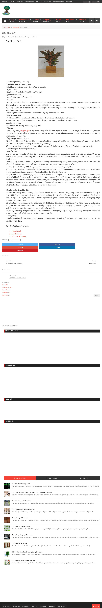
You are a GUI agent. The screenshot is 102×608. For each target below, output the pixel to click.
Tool (58, 20)
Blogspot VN (96, 605)
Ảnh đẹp (52, 599)
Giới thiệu (4, 1)
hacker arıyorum (6, 280)
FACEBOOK (85, 471)
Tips (11, 20)
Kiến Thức (70, 20)
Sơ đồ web (20, 1)
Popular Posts (21, 471)
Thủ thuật (6, 599)
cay (9, 26)
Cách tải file (70, 1)
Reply (96, 288)
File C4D (35, 599)
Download (24, 20)
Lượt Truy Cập (53, 471)
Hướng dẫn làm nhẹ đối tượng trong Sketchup (27, 545)
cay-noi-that (16, 26)
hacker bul (5, 278)
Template (16, 599)
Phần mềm (25, 599)
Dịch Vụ (47, 20)
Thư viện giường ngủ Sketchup (22, 528)
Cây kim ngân (17, 233)
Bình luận (39, 1)
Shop (36, 20)
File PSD (43, 599)
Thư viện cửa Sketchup (19, 536)
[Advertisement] (63, 10)
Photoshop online (58, 1)
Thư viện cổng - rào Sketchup (21, 494)
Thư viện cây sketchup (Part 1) (22, 519)
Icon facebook (29, 1)
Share (31, 243)
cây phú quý (25, 130)
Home (4, 26)
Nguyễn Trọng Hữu (79, 605)
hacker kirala (5, 288)
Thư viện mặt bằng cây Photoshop (23, 553)
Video (82, 20)
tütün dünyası (6, 283)
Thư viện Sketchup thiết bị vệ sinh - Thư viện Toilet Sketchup (32, 485)
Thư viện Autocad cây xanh (21, 477)
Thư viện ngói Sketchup (20, 511)
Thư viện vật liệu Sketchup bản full (23, 502)
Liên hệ (12, 1)
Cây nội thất (16, 231)
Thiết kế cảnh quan (20, 605)
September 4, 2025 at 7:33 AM (17, 270)
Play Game (61, 599)
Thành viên (47, 1)
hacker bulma (6, 285)
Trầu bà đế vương (19, 236)
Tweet (11, 243)
